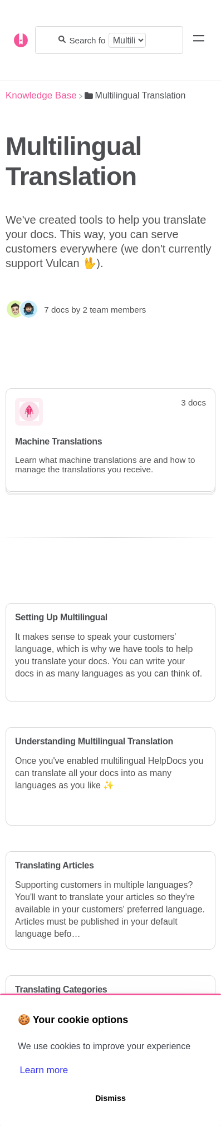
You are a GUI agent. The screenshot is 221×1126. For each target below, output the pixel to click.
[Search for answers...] (87, 40)
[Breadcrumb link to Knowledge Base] (41, 95)
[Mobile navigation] (198, 40)
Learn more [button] (43, 1070)
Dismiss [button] (110, 1098)
